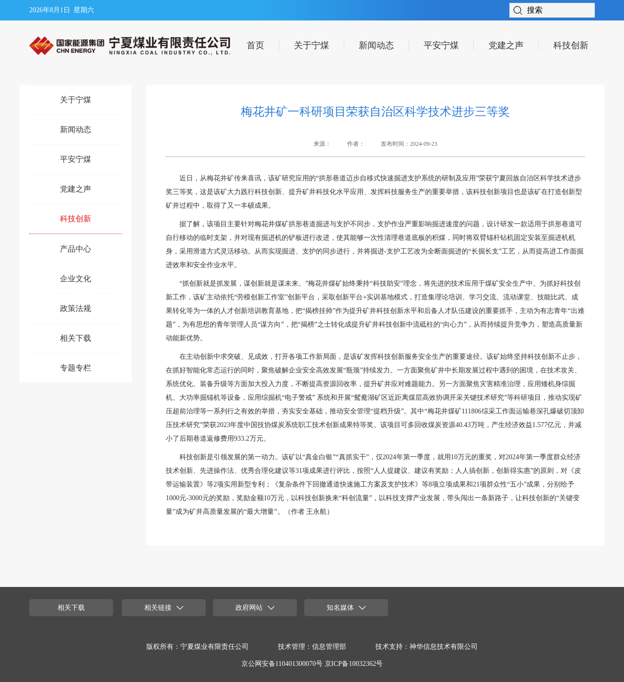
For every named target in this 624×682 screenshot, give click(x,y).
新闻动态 (376, 45)
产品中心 (75, 249)
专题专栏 (75, 368)
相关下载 (75, 338)
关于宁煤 (311, 45)
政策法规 (75, 308)
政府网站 (254, 607)
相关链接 (163, 607)
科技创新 (570, 45)
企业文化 (75, 278)
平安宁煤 (441, 45)
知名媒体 (346, 607)
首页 (255, 45)
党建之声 (506, 45)
